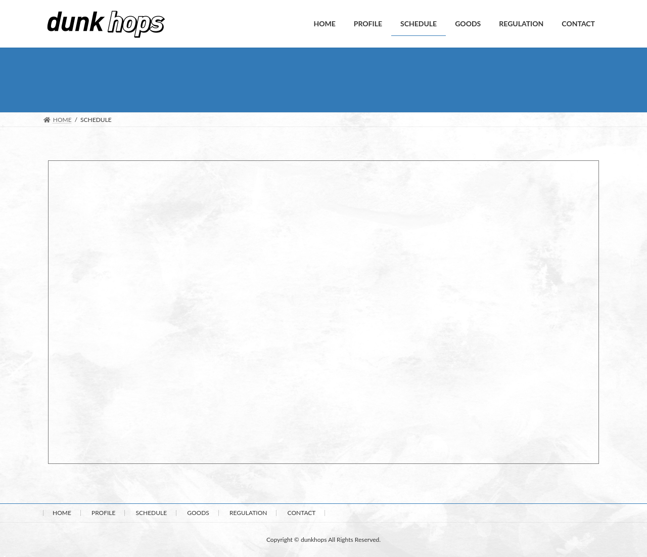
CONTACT (302, 513)
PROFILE (103, 513)
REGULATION (248, 513)
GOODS (198, 513)
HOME (62, 513)
